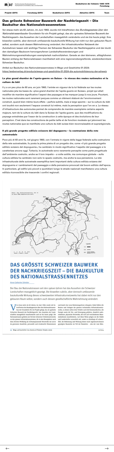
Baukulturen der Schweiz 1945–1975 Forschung (92, 5)
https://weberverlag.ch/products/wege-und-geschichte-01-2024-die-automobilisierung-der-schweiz (54, 71)
